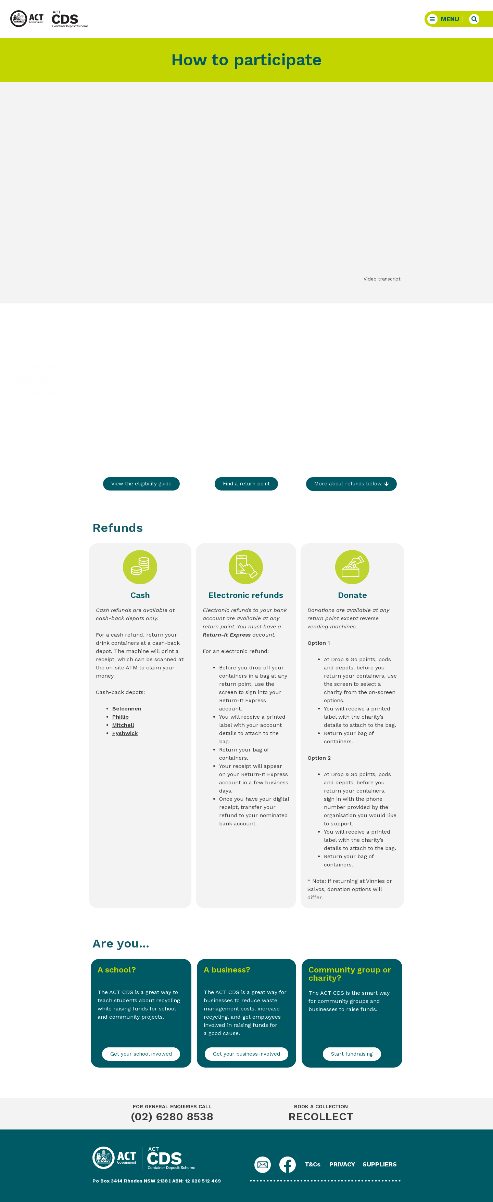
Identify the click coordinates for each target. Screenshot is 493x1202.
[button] (445, 19)
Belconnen (126, 708)
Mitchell (123, 725)
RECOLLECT (321, 1116)
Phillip (120, 717)
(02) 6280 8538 (172, 1116)
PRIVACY (342, 1164)
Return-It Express (227, 634)
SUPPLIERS (380, 1164)
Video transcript (382, 279)
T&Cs (312, 1164)
